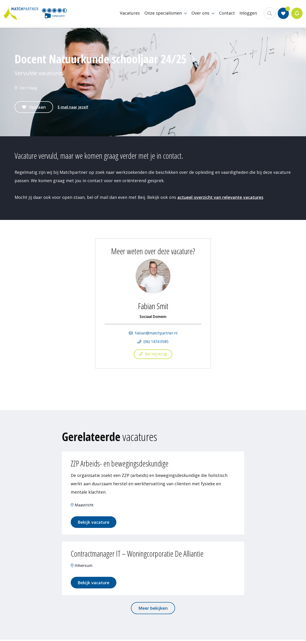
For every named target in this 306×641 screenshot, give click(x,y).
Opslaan (37, 107)
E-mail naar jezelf (73, 107)
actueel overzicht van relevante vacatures (220, 197)
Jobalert (297, 14)
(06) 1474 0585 (156, 341)
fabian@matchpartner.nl (156, 333)
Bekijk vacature (94, 522)
